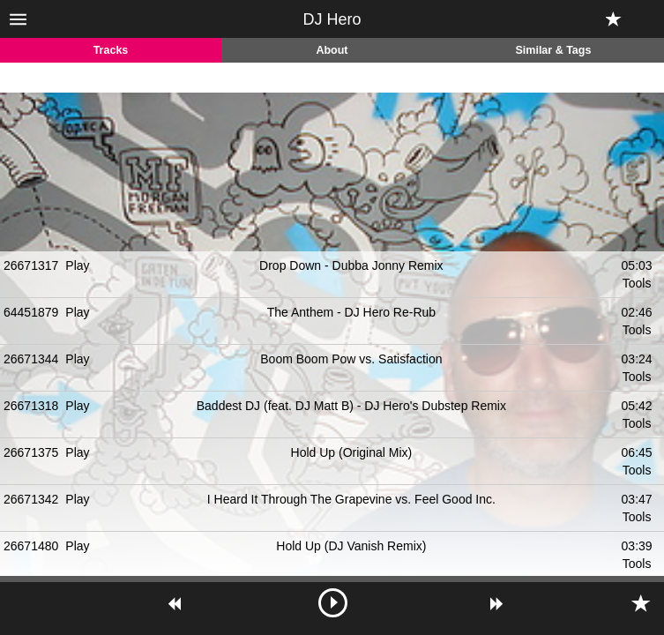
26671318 (31, 406)
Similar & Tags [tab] (554, 50)
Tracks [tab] (111, 50)
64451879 (31, 312)
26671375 (31, 452)
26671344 (31, 359)
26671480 (31, 546)
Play (77, 265)
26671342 (31, 499)
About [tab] (331, 50)
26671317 (31, 265)
